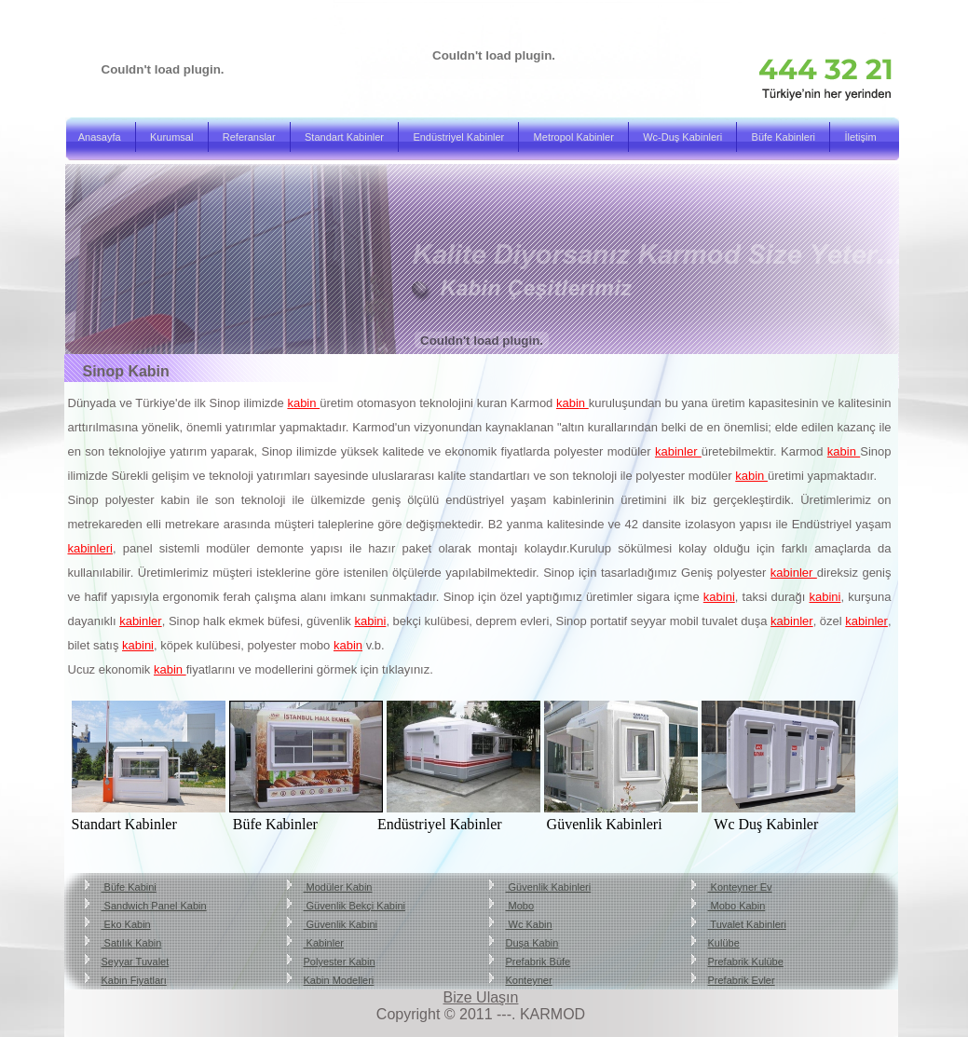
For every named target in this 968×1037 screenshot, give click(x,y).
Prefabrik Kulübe (746, 961)
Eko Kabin (126, 924)
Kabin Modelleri (339, 980)
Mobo (520, 905)
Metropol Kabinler (574, 137)
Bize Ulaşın (481, 997)
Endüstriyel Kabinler (458, 137)
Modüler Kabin (338, 887)
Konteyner (529, 980)
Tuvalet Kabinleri (747, 924)
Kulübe (724, 942)
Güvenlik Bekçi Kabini (354, 905)
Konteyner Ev (740, 887)
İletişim (860, 137)
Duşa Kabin (532, 942)
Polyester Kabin (339, 961)
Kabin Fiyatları (134, 980)
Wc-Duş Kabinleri (682, 137)
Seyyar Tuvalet (136, 961)
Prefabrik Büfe (538, 961)
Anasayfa (99, 137)
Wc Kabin (529, 924)
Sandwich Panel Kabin (154, 905)
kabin (303, 403)
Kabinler (324, 942)
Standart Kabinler (344, 137)
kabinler (678, 451)
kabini (719, 597)
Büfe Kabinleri (784, 137)
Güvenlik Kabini (341, 924)
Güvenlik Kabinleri (549, 887)
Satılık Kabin (132, 942)
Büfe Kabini (129, 887)
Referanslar (249, 137)
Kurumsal (171, 137)
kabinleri (90, 548)
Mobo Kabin (737, 905)
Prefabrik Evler (741, 980)
